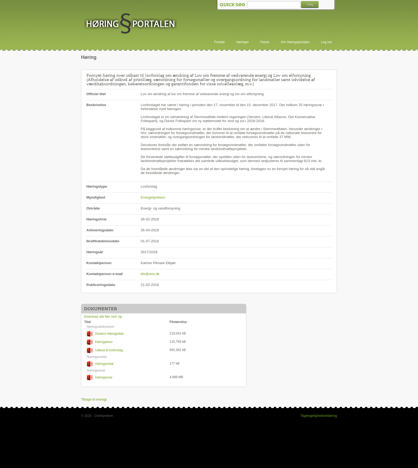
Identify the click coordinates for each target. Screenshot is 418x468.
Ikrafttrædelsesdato (102, 241)
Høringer (242, 42)
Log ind (326, 42)
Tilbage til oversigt (94, 399)
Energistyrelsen (153, 197)
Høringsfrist (96, 219)
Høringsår (94, 252)
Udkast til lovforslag (105, 350)
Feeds (264, 42)
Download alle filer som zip (103, 316)
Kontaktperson (98, 263)
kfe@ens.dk (150, 274)
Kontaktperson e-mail (104, 274)
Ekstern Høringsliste (105, 334)
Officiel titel (96, 94)
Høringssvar (99, 377)
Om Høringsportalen (295, 42)
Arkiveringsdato (99, 230)
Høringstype (96, 186)
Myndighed (95, 197)
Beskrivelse (96, 105)
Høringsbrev (99, 342)
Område (93, 208)
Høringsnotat (100, 364)
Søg (310, 4)
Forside (219, 42)
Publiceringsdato (100, 285)
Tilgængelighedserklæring (318, 416)
